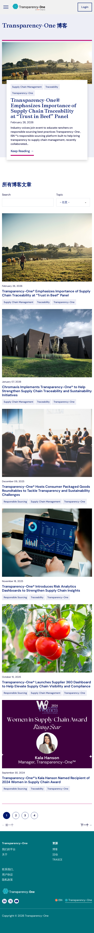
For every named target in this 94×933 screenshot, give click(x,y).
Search (6, 194)
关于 (4, 854)
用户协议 (7, 874)
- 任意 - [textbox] (65, 202)
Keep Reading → (22, 151)
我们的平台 (8, 849)
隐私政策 (7, 879)
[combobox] (73, 202)
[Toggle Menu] (6, 7)
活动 (55, 854)
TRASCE (57, 859)
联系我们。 (8, 869)
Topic (59, 194)
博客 (55, 849)
